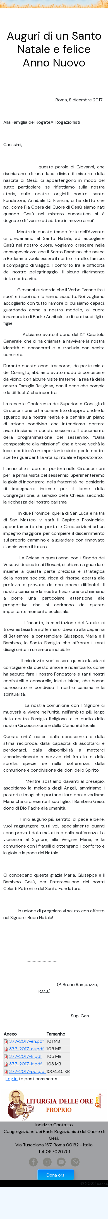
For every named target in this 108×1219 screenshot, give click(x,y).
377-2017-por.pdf (27, 1071)
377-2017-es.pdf (26, 1049)
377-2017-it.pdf (25, 1064)
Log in (12, 1079)
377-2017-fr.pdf (25, 1056)
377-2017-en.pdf (26, 1041)
